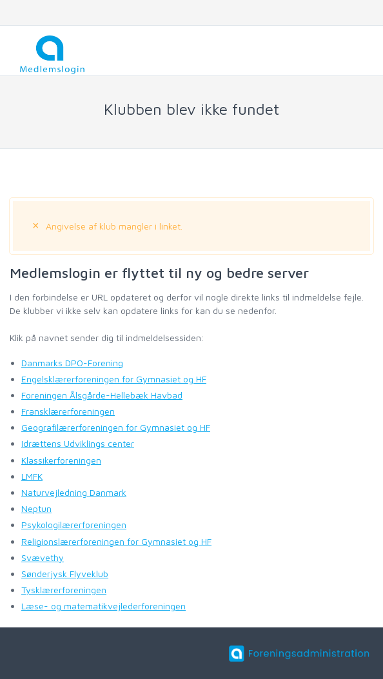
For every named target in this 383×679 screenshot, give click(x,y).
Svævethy (42, 557)
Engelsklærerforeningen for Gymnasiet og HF (113, 378)
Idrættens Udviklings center (77, 443)
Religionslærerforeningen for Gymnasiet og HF (116, 541)
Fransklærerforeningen (68, 411)
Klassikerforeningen (61, 460)
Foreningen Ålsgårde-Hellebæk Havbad (101, 394)
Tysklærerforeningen (63, 589)
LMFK (32, 476)
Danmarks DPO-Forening (72, 362)
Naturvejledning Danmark (73, 492)
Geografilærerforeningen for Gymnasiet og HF (115, 427)
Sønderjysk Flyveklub (64, 573)
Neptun (36, 508)
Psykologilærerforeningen (73, 524)
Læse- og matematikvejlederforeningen (103, 605)
